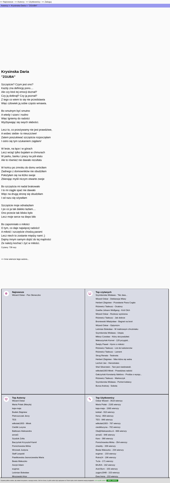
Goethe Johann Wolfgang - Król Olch (113, 310)
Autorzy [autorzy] (21, 2)
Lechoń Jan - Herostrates (107, 363)
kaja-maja (16, 408)
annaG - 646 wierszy (105, 435)
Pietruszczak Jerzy (21, 416)
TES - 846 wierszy (104, 419)
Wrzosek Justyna (20, 450)
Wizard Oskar (18, 401)
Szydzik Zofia (18, 438)
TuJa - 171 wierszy (104, 461)
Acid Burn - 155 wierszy (107, 469)
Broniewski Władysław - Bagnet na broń (114, 321)
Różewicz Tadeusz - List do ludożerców (114, 348)
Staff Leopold (18, 453)
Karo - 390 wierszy (104, 438)
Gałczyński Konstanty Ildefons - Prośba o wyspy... (119, 374)
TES (14, 419)
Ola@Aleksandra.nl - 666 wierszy (111, 431)
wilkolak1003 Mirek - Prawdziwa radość (114, 370)
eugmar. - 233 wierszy (106, 453)
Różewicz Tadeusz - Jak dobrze (110, 318)
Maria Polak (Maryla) (22, 404)
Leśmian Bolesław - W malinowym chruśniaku (117, 329)
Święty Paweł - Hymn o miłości (110, 344)
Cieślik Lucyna (19, 427)
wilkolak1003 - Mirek (21, 423)
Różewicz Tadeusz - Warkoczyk (110, 378)
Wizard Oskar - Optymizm (108, 325)
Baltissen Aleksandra (22, 431)
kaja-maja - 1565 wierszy (107, 408)
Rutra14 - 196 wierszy (106, 457)
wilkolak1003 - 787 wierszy (108, 423)
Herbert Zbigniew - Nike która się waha (114, 359)
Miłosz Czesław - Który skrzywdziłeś (112, 336)
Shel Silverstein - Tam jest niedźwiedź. (113, 367)
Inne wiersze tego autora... (16, 259)
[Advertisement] (85, 26)
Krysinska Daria (18, 5)
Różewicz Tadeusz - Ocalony (109, 306)
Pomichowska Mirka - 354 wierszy (111, 442)
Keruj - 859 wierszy (104, 416)
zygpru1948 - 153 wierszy (108, 472)
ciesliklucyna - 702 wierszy (108, 427)
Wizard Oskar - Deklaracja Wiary (111, 299)
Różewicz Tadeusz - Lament (109, 352)
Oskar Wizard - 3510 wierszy (109, 401)
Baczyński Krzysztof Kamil (24, 442)
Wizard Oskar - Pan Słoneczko (26, 295)
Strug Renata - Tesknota (107, 355)
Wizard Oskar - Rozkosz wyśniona (112, 314)
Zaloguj (48, 2)
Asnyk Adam (18, 465)
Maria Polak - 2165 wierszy (108, 404)
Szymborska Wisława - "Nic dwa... (111, 295)
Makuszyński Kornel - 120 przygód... (113, 340)
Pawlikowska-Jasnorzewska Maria (28, 457)
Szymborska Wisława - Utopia (110, 333)
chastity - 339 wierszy (106, 446)
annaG (15, 435)
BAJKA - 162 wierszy (105, 465)
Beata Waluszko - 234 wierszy (110, 450)
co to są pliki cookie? (100, 480)
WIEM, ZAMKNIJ (112, 480)
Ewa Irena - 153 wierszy (107, 476)
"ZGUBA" (33, 5)
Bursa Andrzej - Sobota (106, 386)
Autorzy (4, 5)
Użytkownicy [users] (34, 2)
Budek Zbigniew (19, 412)
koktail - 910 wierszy (105, 412)
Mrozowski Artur (19, 476)
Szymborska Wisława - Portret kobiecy (114, 382)
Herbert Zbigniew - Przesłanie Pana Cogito (115, 302)
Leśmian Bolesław (20, 472)
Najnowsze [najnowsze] (8, 2)
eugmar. (16, 469)
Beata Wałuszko (19, 461)
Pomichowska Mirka (21, 446)
